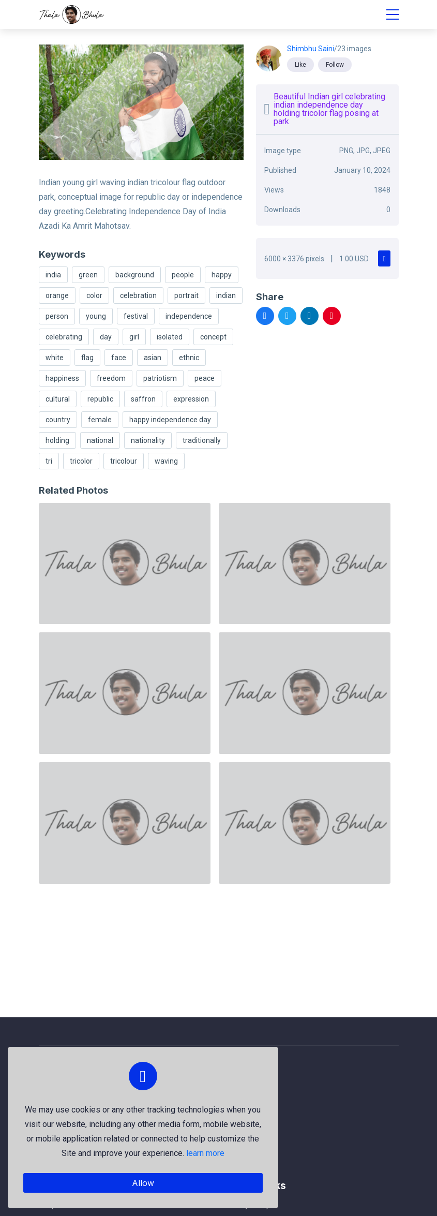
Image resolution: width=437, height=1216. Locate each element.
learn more (205, 1153)
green (88, 275)
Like (300, 64)
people (183, 275)
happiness (62, 378)
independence (188, 316)
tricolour (123, 461)
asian (152, 357)
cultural (58, 399)
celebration (138, 295)
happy (222, 275)
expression (191, 399)
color (94, 295)
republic (100, 399)
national (100, 440)
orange (57, 295)
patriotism (160, 378)
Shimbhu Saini (310, 49)
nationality (148, 440)
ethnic (189, 357)
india (53, 275)
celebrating (64, 337)
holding (57, 440)
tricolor (81, 461)
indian (226, 295)
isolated (170, 337)
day (106, 337)
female (100, 420)
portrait (186, 295)
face (118, 357)
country (58, 420)
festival (136, 316)
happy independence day (170, 420)
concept (213, 337)
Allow (142, 1183)
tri (49, 461)
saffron (143, 399)
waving (166, 461)
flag (87, 357)
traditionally (202, 440)
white (55, 357)
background (134, 275)
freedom (111, 378)
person (57, 316)
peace (204, 378)
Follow (335, 64)
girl (134, 337)
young (96, 316)
